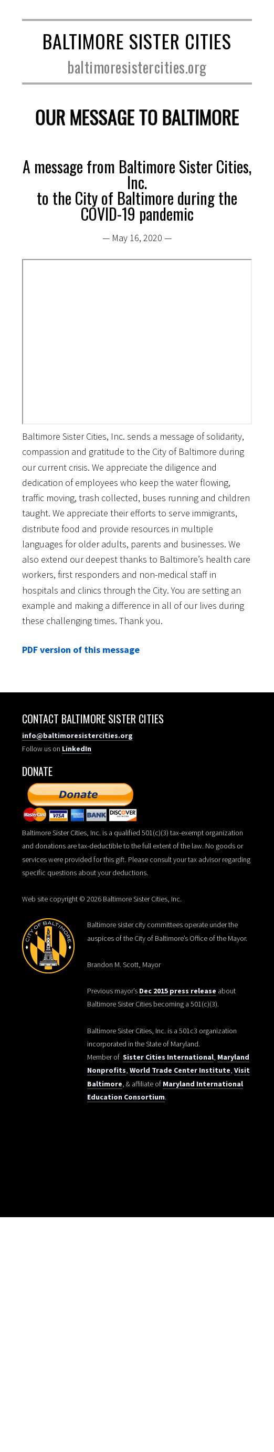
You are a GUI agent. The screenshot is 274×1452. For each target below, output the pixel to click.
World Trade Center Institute (180, 1070)
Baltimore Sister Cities (137, 41)
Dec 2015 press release (177, 990)
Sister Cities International (168, 1057)
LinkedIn (76, 748)
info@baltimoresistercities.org (77, 735)
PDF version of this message (81, 650)
